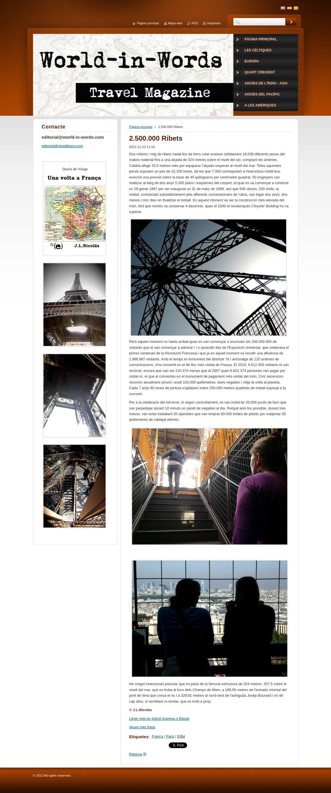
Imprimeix (213, 23)
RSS (195, 23)
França (157, 736)
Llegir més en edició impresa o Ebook (159, 718)
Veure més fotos (142, 727)
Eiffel (181, 736)
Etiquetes (139, 736)
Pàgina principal (140, 126)
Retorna (135, 754)
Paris (170, 736)
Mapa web (175, 23)
